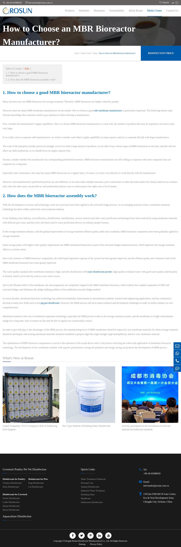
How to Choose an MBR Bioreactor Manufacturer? (117, 53)
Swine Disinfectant (11, 498)
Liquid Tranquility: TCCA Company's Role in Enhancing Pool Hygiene (30, 428)
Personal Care (87, 483)
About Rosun (136, 10)
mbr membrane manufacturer (108, 110)
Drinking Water (88, 494)
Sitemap (82, 544)
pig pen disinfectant (50, 303)
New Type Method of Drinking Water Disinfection (86, 426)
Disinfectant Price (161, 53)
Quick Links (88, 469)
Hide (27, 68)
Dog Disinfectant (36, 483)
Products (69, 10)
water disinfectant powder (99, 271)
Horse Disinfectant (11, 510)
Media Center (154, 10)
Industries (84, 10)
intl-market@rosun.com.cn (38, 2)
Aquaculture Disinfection (17, 516)
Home (77, 53)
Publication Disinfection (92, 502)
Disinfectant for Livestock (15, 494)
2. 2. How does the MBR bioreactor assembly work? (31, 79)
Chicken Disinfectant (12, 483)
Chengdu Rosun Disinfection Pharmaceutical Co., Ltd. (87, 541)
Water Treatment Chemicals (93, 479)
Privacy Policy (96, 544)
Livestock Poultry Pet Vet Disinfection (24, 469)
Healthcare (85, 498)
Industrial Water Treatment (93, 490)
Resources (99, 10)
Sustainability (116, 10)
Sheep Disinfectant (11, 506)
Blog (95, 53)
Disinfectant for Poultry (14, 479)
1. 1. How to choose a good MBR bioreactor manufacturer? (27, 74)
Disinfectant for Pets (38, 479)
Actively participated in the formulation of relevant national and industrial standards (146, 428)
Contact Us (172, 10)
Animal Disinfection (90, 487)
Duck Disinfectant (11, 487)
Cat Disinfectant (35, 487)
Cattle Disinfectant (11, 502)
